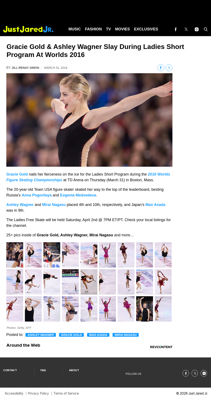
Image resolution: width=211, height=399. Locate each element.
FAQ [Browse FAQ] (43, 370)
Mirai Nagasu (126, 335)
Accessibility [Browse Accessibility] (14, 393)
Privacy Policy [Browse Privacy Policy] (38, 393)
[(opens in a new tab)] (175, 29)
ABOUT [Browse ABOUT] (74, 370)
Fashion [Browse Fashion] (93, 29)
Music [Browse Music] (75, 29)
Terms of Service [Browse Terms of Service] (66, 393)
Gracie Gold (71, 335)
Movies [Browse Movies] (122, 29)
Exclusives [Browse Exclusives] (146, 29)
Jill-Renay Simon (25, 67)
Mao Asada (98, 335)
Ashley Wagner (41, 335)
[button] (205, 29)
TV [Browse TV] (108, 29)
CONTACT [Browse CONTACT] (10, 370)
